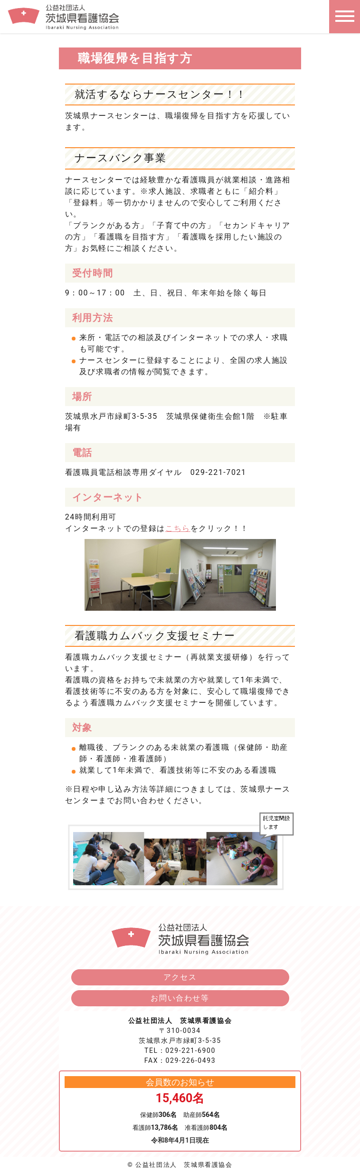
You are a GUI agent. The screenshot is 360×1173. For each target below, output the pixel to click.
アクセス (180, 977)
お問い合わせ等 (180, 998)
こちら (177, 528)
